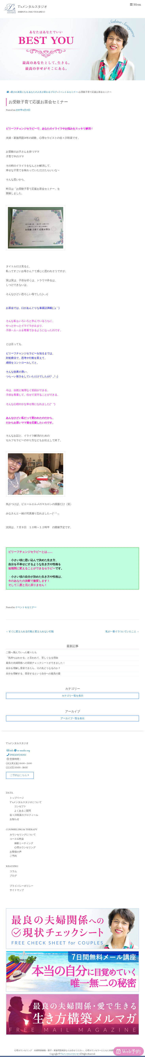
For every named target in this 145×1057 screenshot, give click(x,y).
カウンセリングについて (23, 834)
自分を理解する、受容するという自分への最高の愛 (33, 673)
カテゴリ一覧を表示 (72, 695)
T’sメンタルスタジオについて (26, 802)
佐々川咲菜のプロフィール (24, 815)
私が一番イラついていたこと (122, 631)
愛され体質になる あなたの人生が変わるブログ (34, 92)
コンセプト (20, 806)
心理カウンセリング (25, 847)
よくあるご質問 (22, 810)
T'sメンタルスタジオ (69, 1054)
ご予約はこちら (19, 775)
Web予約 (128, 1052)
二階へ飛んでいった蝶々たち (21, 652)
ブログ (13, 875)
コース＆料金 (17, 839)
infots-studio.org (18, 750)
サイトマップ (17, 890)
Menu (135, 5)
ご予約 (13, 856)
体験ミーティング (23, 843)
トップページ (17, 797)
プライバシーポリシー (21, 886)
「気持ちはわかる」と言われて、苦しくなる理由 (32, 657)
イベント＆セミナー (68, 92)
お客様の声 (16, 851)
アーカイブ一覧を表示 (72, 718)
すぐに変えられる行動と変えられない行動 (30, 631)
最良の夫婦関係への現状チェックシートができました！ (35, 663)
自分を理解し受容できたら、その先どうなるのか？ (33, 668)
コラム (13, 871)
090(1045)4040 (16, 754)
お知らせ (14, 819)
